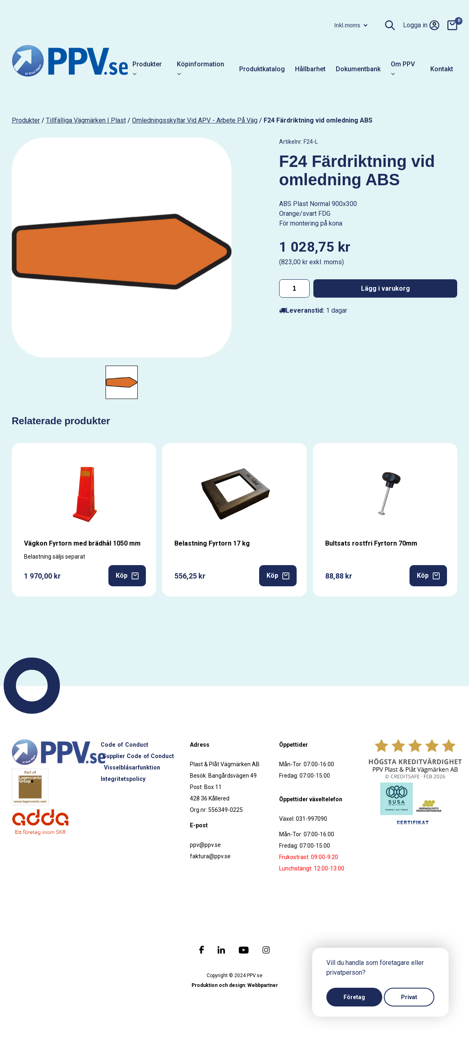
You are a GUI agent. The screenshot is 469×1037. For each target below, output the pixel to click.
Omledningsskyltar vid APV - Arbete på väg (195, 120)
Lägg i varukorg (385, 288)
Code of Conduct (124, 744)
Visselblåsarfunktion (132, 767)
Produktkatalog (262, 69)
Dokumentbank (358, 69)
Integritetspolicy (123, 779)
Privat (409, 997)
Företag (354, 997)
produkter (26, 120)
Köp (127, 575)
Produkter (147, 69)
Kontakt (441, 69)
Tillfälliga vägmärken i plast (86, 120)
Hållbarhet (310, 69)
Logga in (421, 25)
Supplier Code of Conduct (138, 756)
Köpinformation (200, 69)
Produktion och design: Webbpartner (235, 985)
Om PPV (403, 69)
